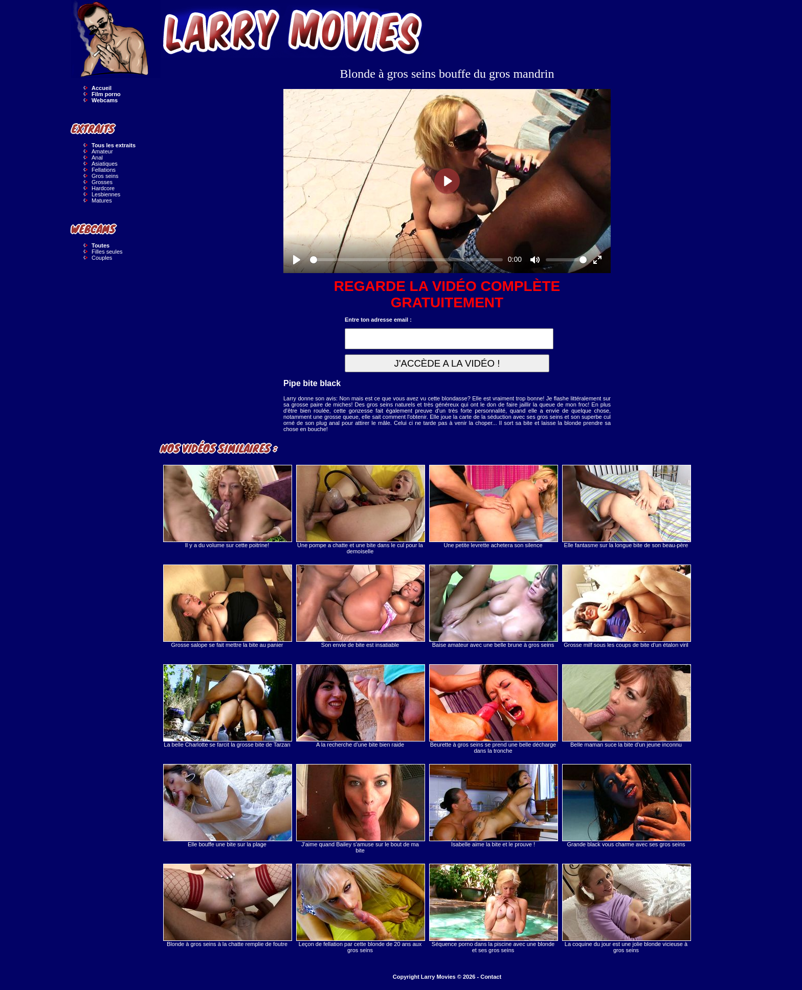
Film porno (106, 94)
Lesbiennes (106, 194)
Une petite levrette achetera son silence (493, 506)
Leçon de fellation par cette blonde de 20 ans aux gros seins (360, 908)
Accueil (102, 88)
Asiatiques (105, 164)
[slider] (406, 260)
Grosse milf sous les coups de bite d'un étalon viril (626, 606)
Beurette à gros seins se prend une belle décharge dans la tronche (493, 709)
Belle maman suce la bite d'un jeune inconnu (626, 706)
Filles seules (107, 252)
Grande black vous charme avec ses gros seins (626, 805)
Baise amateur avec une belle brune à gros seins (493, 606)
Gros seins (105, 176)
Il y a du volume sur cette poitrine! (227, 506)
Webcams (105, 100)
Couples (102, 258)
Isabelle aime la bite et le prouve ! (493, 805)
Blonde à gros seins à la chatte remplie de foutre (227, 905)
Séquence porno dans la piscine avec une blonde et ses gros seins (493, 908)
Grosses (102, 182)
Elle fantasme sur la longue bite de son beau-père (626, 506)
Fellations (104, 170)
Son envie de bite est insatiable (360, 606)
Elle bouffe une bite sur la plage (227, 805)
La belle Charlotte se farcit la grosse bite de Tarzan (227, 706)
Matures (102, 200)
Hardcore (103, 188)
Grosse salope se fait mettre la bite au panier (227, 606)
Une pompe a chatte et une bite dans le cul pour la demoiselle (360, 509)
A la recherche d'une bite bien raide (360, 706)
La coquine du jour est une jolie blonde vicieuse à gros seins (626, 908)
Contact (490, 977)
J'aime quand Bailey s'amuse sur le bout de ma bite (360, 808)
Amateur (102, 151)
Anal (97, 157)
